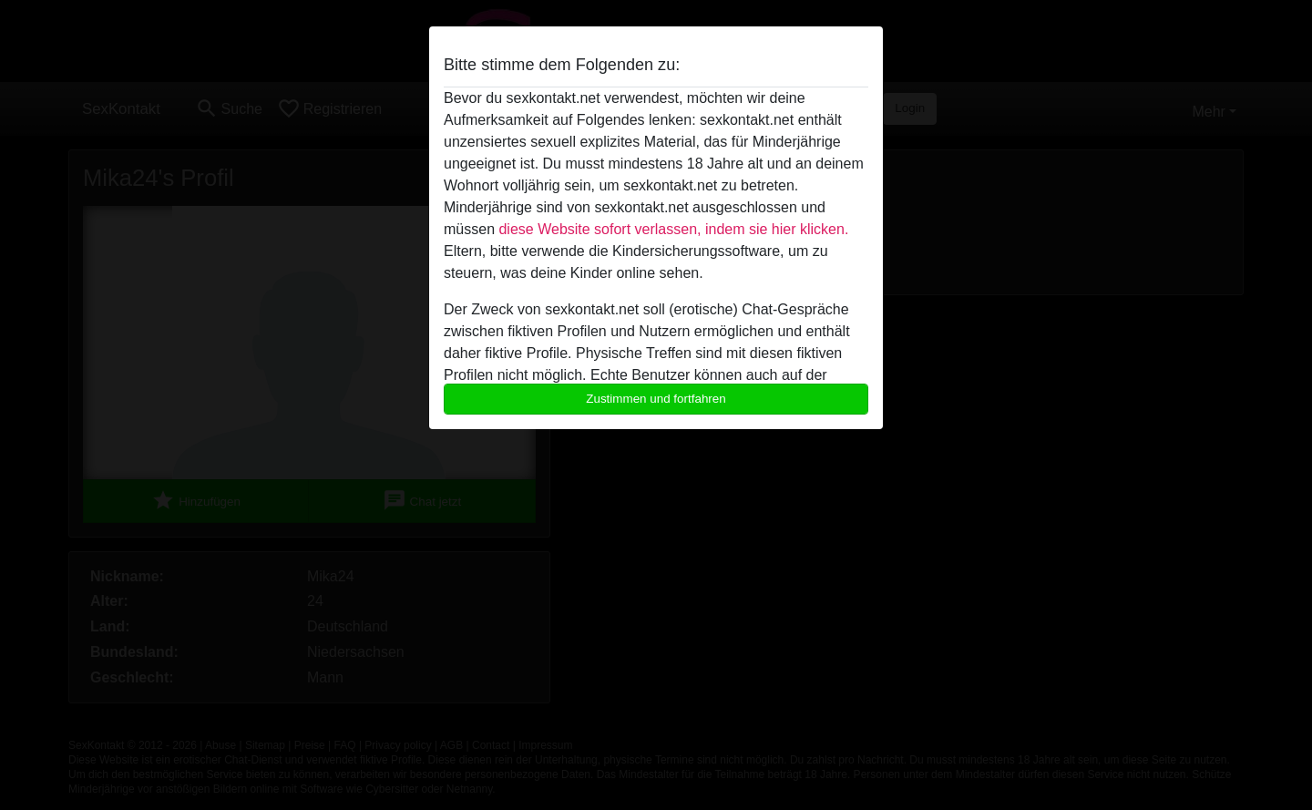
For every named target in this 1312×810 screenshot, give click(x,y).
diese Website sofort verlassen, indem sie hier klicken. (673, 229)
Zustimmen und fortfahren (656, 398)
